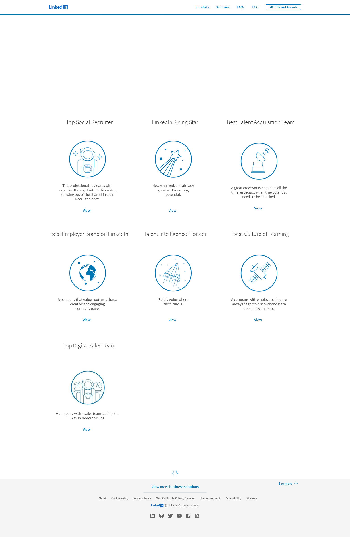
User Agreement (210, 498)
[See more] (289, 483)
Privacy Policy (142, 498)
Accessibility (233, 498)
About (102, 498)
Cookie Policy (119, 498)
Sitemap (251, 498)
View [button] (87, 210)
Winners (223, 7)
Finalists (202, 7)
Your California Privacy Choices (175, 498)
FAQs (241, 7)
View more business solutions (175, 486)
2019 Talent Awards (283, 7)
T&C (255, 7)
